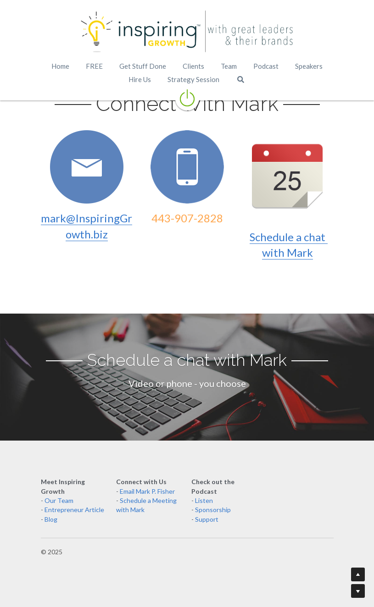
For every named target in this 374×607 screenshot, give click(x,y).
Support (206, 519)
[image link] (187, 32)
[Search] (241, 79)
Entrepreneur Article (74, 509)
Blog (51, 519)
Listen (204, 500)
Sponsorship (213, 509)
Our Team (59, 500)
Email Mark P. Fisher (147, 491)
